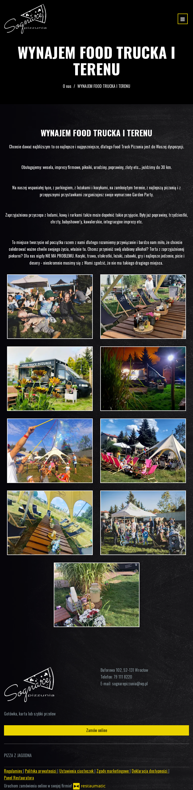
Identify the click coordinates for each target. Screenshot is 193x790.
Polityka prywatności (41, 771)
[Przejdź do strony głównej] (25, 19)
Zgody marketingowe (113, 771)
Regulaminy (13, 771)
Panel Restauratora (19, 778)
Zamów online (96, 730)
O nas (67, 86)
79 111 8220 (123, 677)
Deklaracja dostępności (150, 771)
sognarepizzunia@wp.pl (130, 684)
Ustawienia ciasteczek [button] (76, 771)
